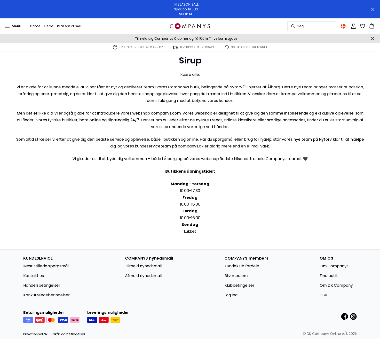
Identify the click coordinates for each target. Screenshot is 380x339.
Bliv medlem (236, 275)
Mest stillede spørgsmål (46, 266)
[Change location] (343, 26)
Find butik (329, 275)
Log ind (231, 295)
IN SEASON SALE (69, 26)
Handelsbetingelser (41, 285)
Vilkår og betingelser (68, 334)
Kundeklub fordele (241, 266)
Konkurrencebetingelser (46, 295)
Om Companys (334, 266)
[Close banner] (372, 9)
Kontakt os (33, 275)
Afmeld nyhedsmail (143, 275)
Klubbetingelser (239, 285)
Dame (35, 26)
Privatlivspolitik (35, 334)
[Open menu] (13, 26)
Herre (48, 26)
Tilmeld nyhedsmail (143, 266)
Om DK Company (336, 285)
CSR (323, 295)
